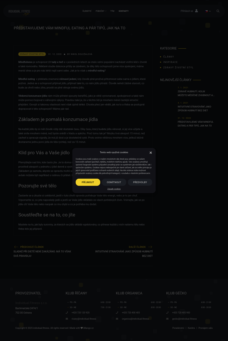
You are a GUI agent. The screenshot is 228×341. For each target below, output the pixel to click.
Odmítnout (114, 182)
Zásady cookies (113, 189)
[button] (150, 152)
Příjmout (88, 182)
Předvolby (140, 182)
